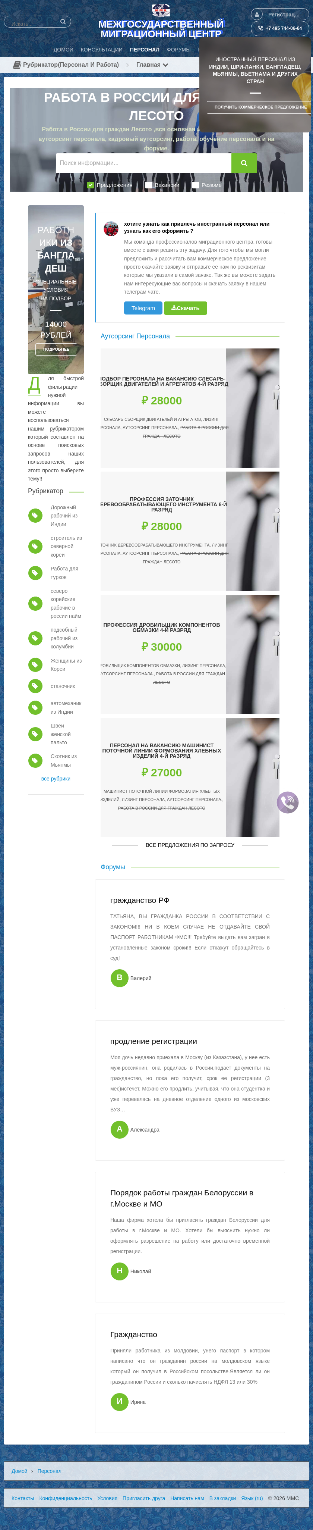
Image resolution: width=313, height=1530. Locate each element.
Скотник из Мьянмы (64, 760)
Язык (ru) (252, 1498)
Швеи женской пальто (61, 734)
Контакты (23, 1498)
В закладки (222, 1498)
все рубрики (55, 779)
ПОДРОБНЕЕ (56, 349)
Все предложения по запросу (190, 845)
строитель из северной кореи (66, 546)
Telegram (143, 308)
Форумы (113, 867)
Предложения (109, 185)
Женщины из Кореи (66, 665)
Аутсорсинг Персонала (135, 336)
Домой (20, 1471)
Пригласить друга (144, 1498)
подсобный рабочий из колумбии (64, 638)
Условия (107, 1498)
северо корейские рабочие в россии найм (66, 603)
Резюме (207, 185)
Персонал (49, 1471)
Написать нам (187, 1498)
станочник (63, 686)
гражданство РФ (140, 900)
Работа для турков (64, 573)
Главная (152, 65)
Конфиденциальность (65, 1498)
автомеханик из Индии (66, 707)
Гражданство (133, 1334)
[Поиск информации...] (144, 163)
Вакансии (162, 185)
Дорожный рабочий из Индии (64, 515)
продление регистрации (153, 1041)
